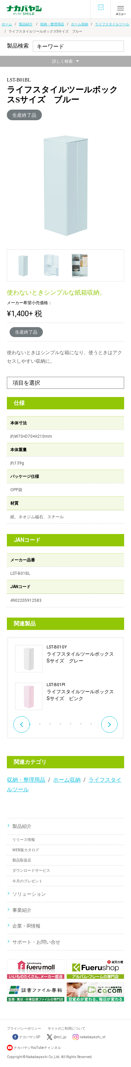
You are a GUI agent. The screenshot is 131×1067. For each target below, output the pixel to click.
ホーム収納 (79, 24)
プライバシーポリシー (24, 1028)
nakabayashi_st (92, 1037)
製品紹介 (26, 24)
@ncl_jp (59, 1037)
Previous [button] (21, 724)
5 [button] (70, 722)
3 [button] (50, 722)
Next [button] (109, 724)
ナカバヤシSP (26, 1037)
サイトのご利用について (66, 1028)
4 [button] (60, 722)
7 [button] (91, 722)
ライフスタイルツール (112, 24)
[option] (65, 677)
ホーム (7, 24)
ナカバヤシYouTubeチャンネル (37, 1048)
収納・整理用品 (52, 24)
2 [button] (39, 722)
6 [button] (81, 722)
